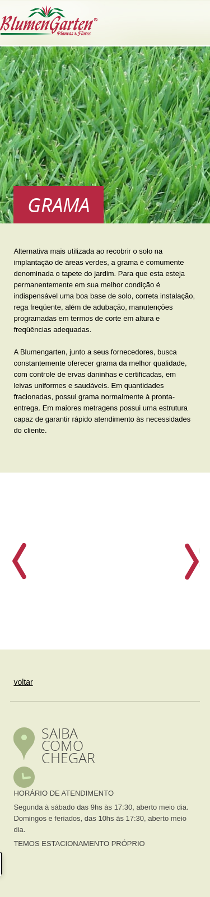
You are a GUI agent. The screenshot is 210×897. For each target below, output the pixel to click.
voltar (22, 682)
